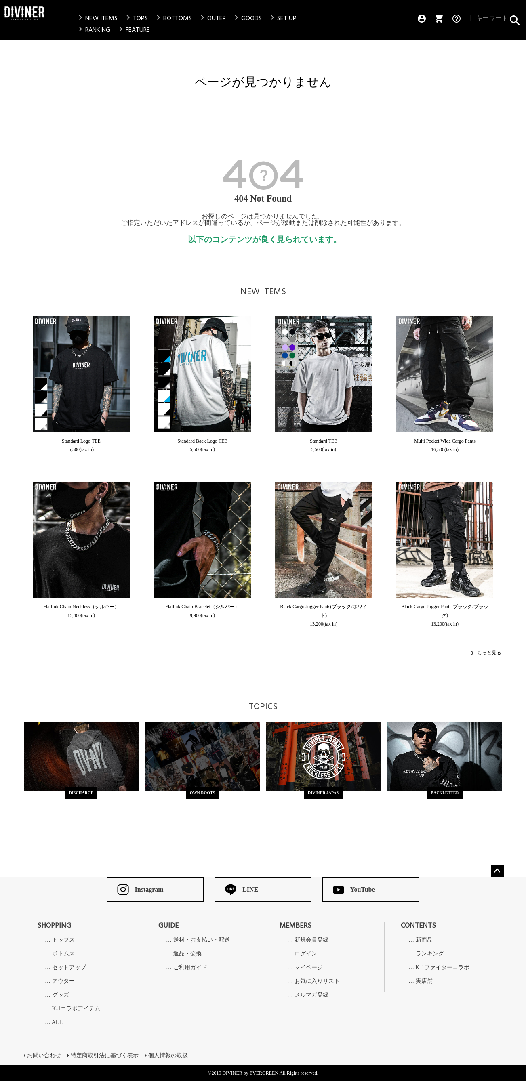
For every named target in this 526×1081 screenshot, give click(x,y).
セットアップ (69, 967)
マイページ (309, 967)
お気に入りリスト (317, 981)
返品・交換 (187, 954)
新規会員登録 (311, 940)
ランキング (430, 954)
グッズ (60, 995)
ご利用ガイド (190, 967)
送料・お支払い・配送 (201, 940)
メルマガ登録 (311, 995)
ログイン (306, 954)
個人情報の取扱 (168, 1055)
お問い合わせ (44, 1055)
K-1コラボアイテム (76, 1009)
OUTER (212, 18)
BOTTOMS (173, 18)
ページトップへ (497, 871)
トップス (63, 940)
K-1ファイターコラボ (443, 967)
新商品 (424, 940)
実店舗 (424, 981)
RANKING (93, 29)
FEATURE (133, 29)
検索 (515, 18)
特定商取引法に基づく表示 (105, 1055)
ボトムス (63, 954)
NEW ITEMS (97, 18)
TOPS (135, 18)
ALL (57, 1022)
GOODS (246, 18)
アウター (63, 981)
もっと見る (489, 652)
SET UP (282, 18)
